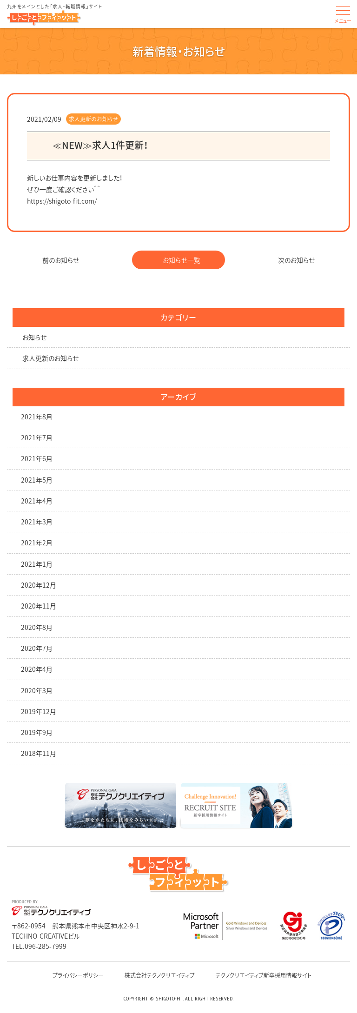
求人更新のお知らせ (93, 119)
